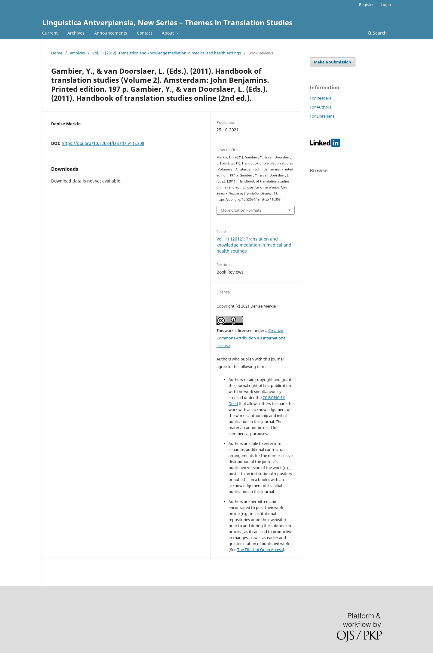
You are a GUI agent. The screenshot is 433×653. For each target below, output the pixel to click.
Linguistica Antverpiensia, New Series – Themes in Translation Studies (167, 22)
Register (366, 4)
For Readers (320, 98)
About (168, 33)
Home (56, 53)
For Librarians (322, 116)
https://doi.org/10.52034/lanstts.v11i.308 (103, 143)
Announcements (110, 33)
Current (50, 33)
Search (377, 33)
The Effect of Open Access (260, 549)
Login (386, 4)
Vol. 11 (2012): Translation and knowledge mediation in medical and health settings (166, 53)
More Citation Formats (241, 210)
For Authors (320, 107)
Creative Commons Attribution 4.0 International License (251, 338)
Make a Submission (332, 62)
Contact (144, 33)
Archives (75, 33)
